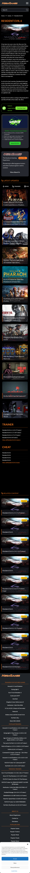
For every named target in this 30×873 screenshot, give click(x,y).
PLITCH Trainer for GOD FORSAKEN (15, 802)
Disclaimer (15, 821)
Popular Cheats (15, 838)
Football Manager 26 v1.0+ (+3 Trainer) (15, 792)
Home (3, 15)
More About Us (15, 172)
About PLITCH (15, 143)
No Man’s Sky (15, 717)
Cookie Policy (14, 871)
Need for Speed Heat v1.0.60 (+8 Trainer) (15, 798)
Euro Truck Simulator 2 (15, 692)
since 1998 (22, 158)
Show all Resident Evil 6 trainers (11, 440)
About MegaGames (15, 815)
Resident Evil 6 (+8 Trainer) (10, 437)
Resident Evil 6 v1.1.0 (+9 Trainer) (11, 430)
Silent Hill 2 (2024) (15, 721)
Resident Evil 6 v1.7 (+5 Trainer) (11, 435)
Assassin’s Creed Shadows (15, 686)
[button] (27, 844)
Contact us (15, 818)
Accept (15, 858)
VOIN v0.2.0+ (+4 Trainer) (15, 749)
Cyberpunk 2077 (15, 695)
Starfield (15, 699)
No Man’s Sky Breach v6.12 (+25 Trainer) (15, 805)
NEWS (6, 186)
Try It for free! (21, 108)
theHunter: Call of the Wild (15, 705)
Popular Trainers (15, 831)
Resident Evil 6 (18, 15)
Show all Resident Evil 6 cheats (11, 462)
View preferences (15, 867)
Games (10, 15)
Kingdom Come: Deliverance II (15, 702)
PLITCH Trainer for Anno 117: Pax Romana (15, 779)
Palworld (15, 711)
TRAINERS (16, 186)
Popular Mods (15, 834)
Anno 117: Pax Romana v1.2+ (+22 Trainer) (15, 776)
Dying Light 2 (15, 689)
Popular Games (15, 828)
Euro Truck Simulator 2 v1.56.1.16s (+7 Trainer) (15, 773)
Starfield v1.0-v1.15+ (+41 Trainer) (15, 765)
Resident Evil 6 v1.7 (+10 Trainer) (11, 432)
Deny (15, 863)
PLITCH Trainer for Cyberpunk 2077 (15, 762)
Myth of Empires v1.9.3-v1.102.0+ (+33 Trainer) (15, 746)
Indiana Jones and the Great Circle (15, 714)
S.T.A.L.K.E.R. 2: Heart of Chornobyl (15, 708)
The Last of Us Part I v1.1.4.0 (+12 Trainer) (15, 743)
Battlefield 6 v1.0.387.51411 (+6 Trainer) (15, 795)
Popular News (15, 841)
